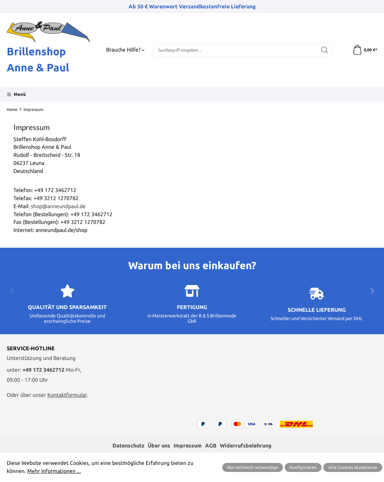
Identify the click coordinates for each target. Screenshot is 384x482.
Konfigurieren (303, 467)
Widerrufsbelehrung (246, 445)
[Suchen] (324, 50)
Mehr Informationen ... (54, 471)
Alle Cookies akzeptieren (352, 467)
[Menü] (16, 94)
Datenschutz (128, 445)
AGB (211, 445)
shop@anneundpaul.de (58, 206)
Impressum (188, 445)
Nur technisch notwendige (252, 467)
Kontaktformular (67, 395)
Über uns (159, 445)
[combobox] (235, 50)
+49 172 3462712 (43, 370)
